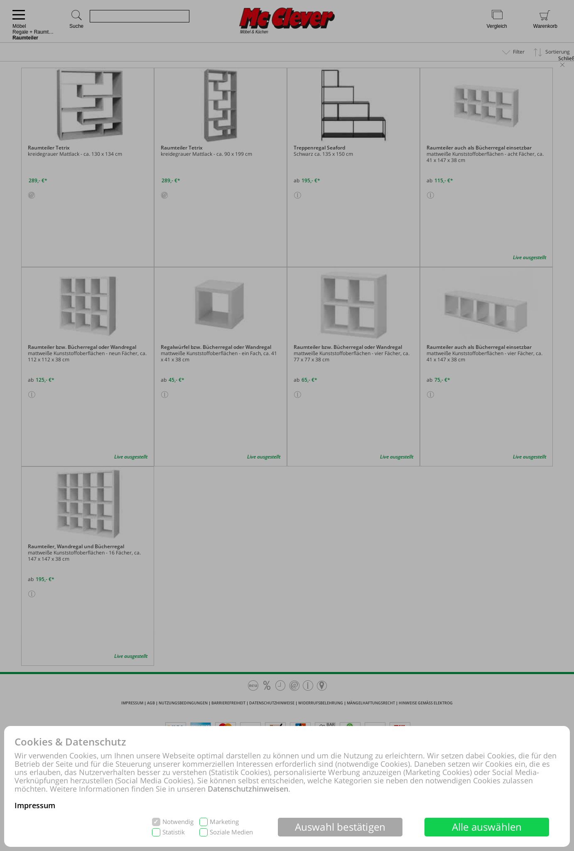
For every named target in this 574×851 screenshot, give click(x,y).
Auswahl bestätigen (340, 827)
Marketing (224, 822)
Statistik (173, 832)
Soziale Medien (231, 832)
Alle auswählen (487, 827)
